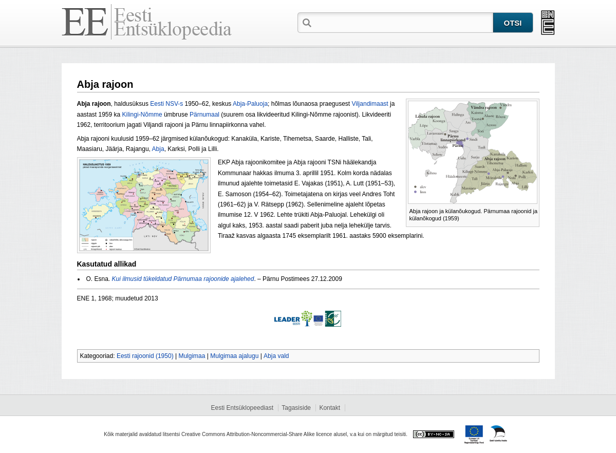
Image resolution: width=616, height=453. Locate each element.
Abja (158, 149)
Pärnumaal (204, 114)
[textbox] (403, 22)
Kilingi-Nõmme (142, 114)
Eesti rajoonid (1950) (145, 356)
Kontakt (329, 407)
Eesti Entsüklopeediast (242, 407)
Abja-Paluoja (250, 103)
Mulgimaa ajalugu (234, 356)
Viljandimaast (370, 103)
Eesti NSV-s (166, 103)
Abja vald (276, 356)
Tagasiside (296, 407)
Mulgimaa (191, 356)
